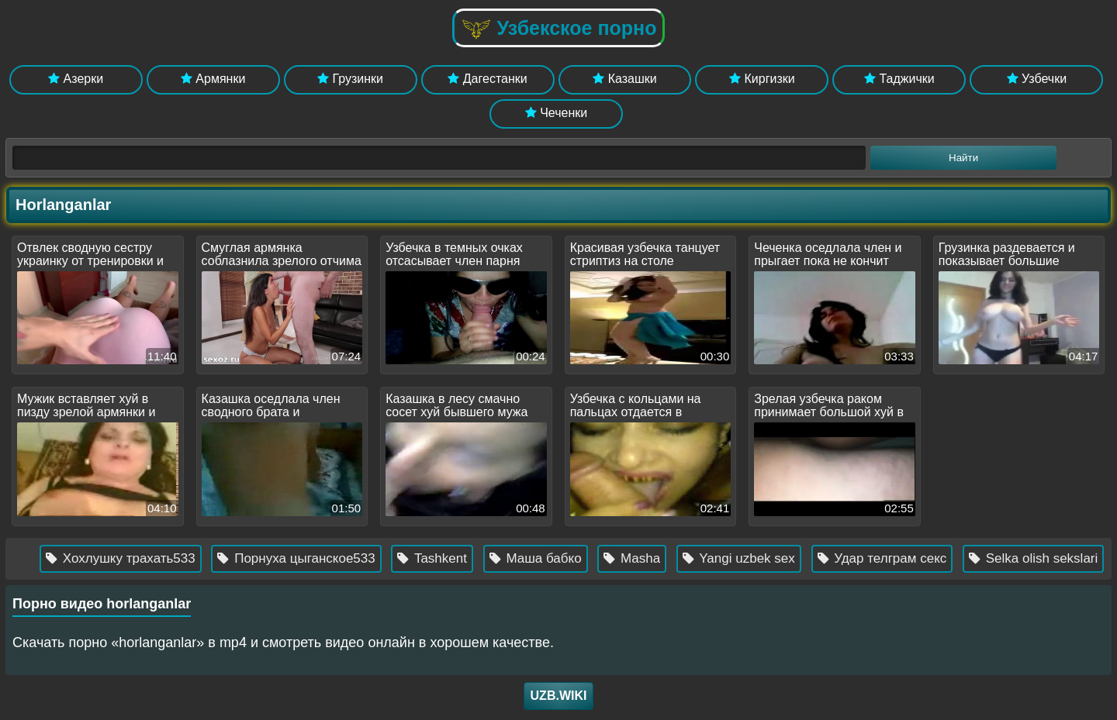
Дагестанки (487, 78)
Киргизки (762, 78)
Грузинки (350, 78)
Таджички (899, 78)
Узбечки (1037, 78)
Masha (647, 558)
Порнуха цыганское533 (311, 558)
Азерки (75, 78)
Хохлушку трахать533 (135, 558)
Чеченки (556, 112)
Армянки (213, 78)
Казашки (625, 78)
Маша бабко (550, 558)
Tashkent (447, 558)
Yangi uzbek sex (753, 558)
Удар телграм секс (897, 558)
